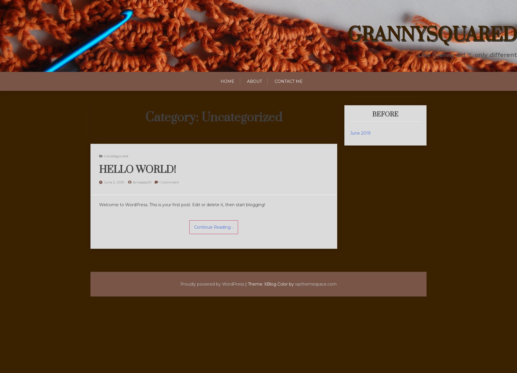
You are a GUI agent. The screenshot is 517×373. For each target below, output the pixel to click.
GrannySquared (432, 35)
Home (227, 81)
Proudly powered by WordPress (211, 284)
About (254, 81)
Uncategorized (116, 156)
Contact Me (289, 81)
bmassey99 (142, 182)
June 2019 (360, 133)
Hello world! (137, 170)
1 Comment (169, 182)
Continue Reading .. (214, 227)
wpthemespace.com (316, 284)
